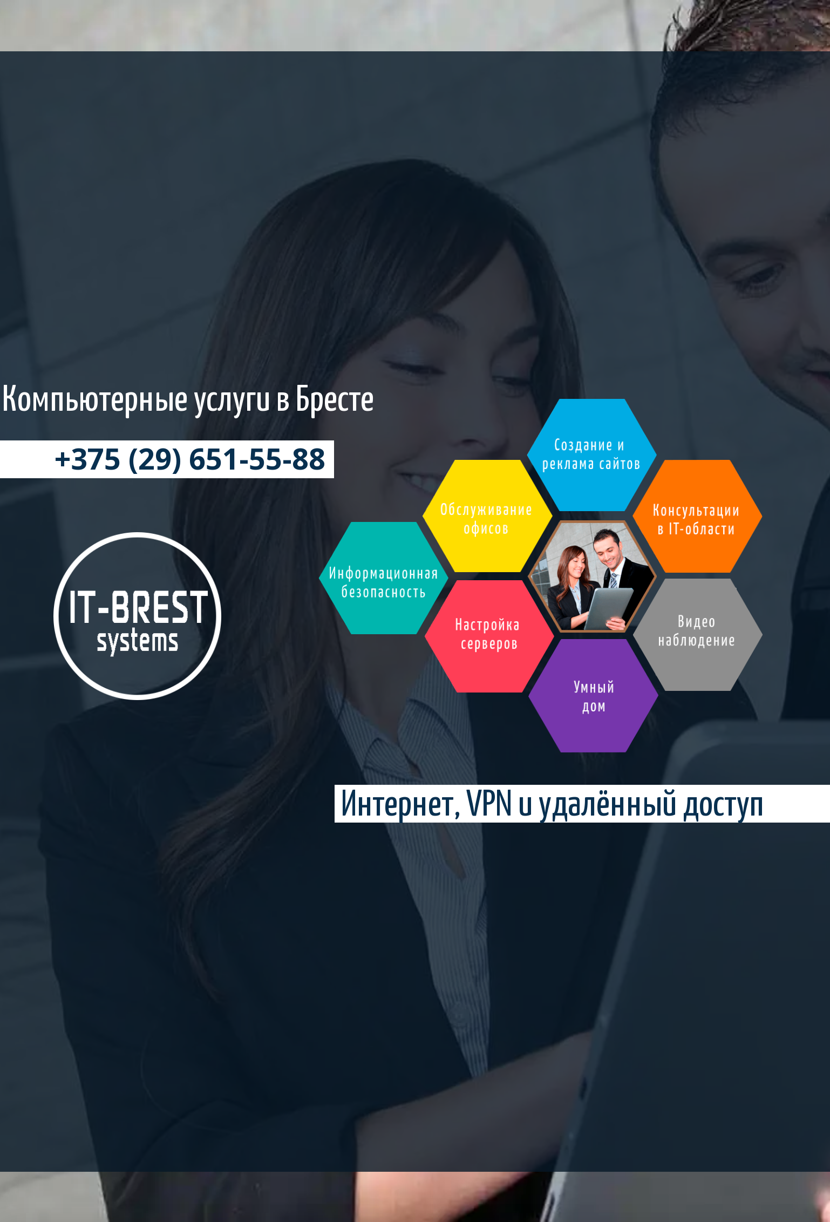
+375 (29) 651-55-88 (190, 465)
